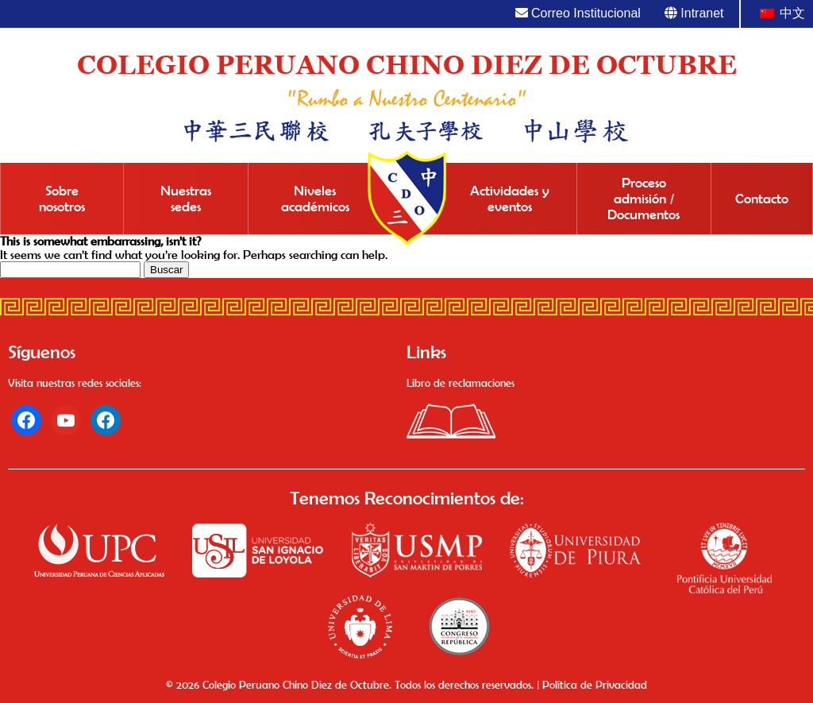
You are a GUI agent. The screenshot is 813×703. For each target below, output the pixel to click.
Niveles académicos (315, 198)
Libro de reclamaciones (460, 383)
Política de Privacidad (594, 684)
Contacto (761, 199)
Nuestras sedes (185, 198)
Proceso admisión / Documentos (643, 198)
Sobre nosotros (62, 198)
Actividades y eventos (509, 198)
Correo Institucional (578, 13)
